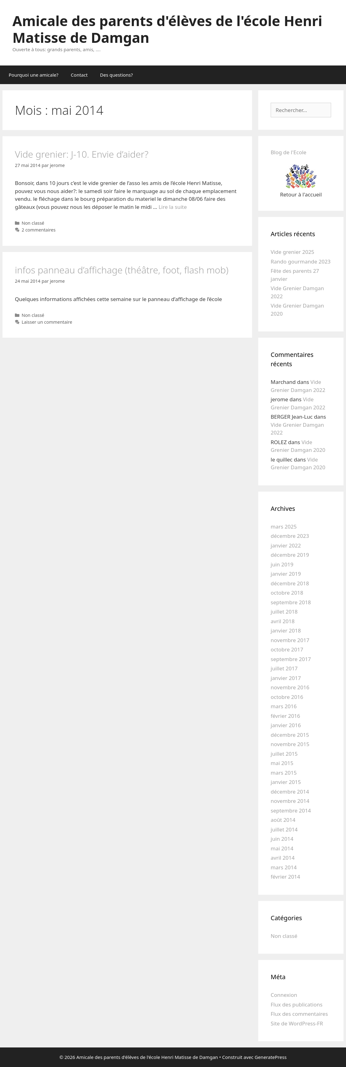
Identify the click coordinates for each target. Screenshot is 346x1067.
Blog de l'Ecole (288, 152)
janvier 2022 (286, 545)
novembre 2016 (290, 687)
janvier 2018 (286, 630)
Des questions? (116, 75)
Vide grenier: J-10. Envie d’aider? (82, 154)
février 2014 (285, 876)
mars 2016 (284, 706)
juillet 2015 (284, 753)
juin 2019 (282, 564)
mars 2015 (284, 772)
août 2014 (283, 819)
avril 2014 (283, 857)
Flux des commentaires (299, 1013)
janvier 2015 (286, 782)
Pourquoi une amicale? (33, 75)
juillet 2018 (284, 611)
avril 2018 (283, 621)
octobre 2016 (287, 696)
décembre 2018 (290, 583)
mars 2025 (284, 526)
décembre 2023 (290, 535)
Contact (79, 75)
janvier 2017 (286, 678)
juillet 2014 (284, 829)
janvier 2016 (286, 725)
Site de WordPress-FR (297, 1023)
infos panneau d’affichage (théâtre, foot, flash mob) (121, 269)
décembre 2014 (290, 791)
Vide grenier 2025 (292, 251)
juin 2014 (282, 838)
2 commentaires (39, 230)
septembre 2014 (291, 810)
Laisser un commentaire (47, 322)
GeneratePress (270, 1057)
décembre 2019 (290, 554)
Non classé (33, 223)
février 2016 (285, 715)
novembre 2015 (290, 744)
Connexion (284, 994)
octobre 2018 (287, 592)
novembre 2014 (290, 800)
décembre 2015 (290, 734)
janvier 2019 (286, 573)
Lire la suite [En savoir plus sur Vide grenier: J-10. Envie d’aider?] (172, 206)
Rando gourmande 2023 (300, 261)
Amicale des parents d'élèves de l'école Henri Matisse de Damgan (167, 29)
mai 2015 (282, 763)
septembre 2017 (291, 659)
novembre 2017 (290, 640)
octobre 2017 (287, 649)
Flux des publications (296, 1004)
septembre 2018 (291, 602)
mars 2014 (284, 867)
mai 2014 (282, 848)
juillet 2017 (284, 668)
